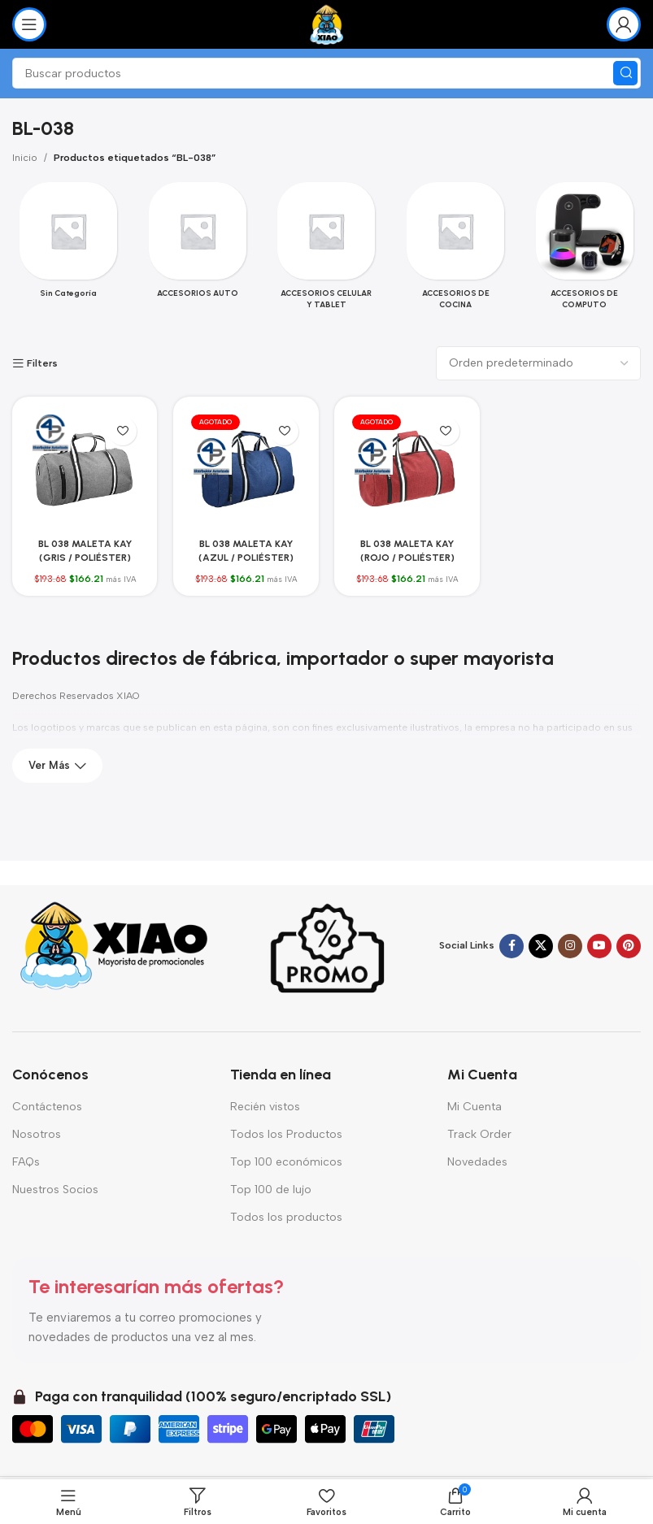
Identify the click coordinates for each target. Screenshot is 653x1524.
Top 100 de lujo (270, 1189)
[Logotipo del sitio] (326, 23)
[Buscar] (326, 73)
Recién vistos (265, 1107)
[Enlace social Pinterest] (628, 946)
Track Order (479, 1134)
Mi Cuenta (474, 1107)
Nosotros (36, 1134)
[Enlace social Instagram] (570, 946)
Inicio (24, 157)
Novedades (477, 1162)
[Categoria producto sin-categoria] (68, 244)
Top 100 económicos (286, 1162)
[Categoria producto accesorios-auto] (198, 244)
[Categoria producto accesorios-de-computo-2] (584, 250)
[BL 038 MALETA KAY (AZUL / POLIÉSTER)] (245, 469)
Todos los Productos (286, 1134)
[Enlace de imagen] (114, 945)
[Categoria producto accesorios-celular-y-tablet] (326, 250)
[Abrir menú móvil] (29, 24)
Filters (42, 363)
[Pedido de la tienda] (538, 363)
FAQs (26, 1162)
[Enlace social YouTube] (599, 946)
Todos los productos (286, 1217)
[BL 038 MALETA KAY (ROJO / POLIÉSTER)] (407, 469)
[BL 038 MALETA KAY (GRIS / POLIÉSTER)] (84, 469)
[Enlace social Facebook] (511, 946)
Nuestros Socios (55, 1189)
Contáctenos (47, 1107)
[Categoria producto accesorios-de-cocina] (455, 250)
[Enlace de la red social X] (541, 946)
